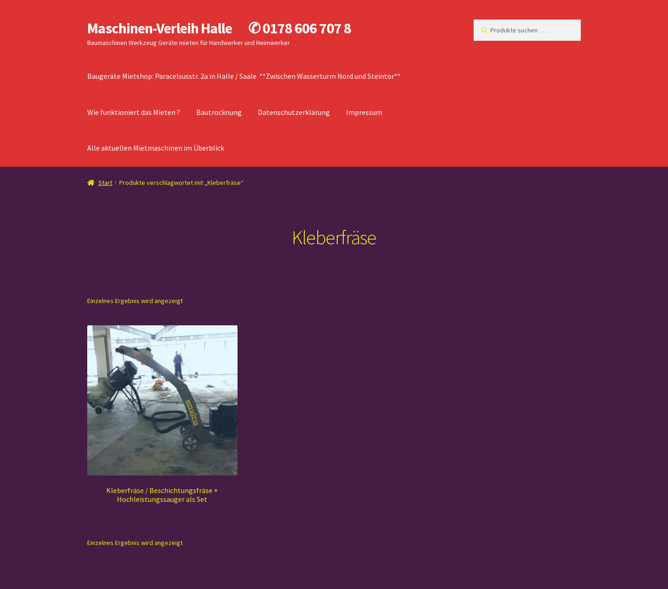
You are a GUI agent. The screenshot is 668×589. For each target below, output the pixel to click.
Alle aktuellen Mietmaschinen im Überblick (155, 147)
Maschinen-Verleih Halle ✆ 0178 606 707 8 (219, 28)
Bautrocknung (219, 112)
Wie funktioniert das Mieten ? (133, 112)
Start (105, 182)
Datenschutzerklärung (294, 112)
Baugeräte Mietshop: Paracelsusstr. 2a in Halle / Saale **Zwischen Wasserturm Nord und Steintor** (244, 76)
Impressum (364, 112)
